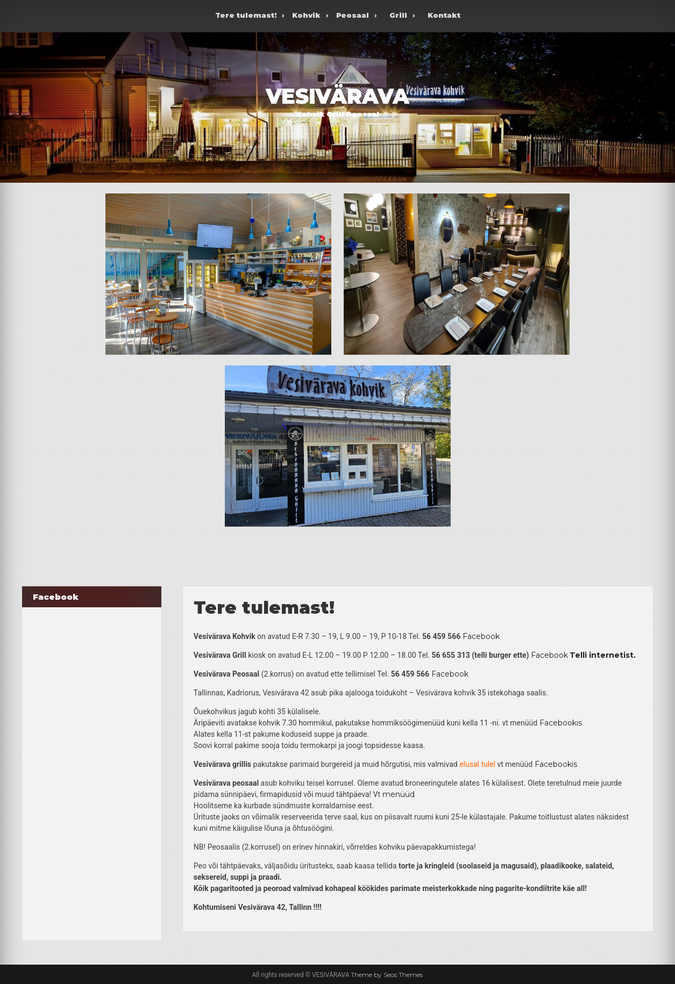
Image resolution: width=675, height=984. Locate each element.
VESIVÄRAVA (337, 96)
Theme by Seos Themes (387, 975)
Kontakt (444, 15)
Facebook (481, 636)
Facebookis (560, 723)
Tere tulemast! (245, 15)
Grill (398, 15)
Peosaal (352, 15)
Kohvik (306, 15)
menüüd (398, 794)
